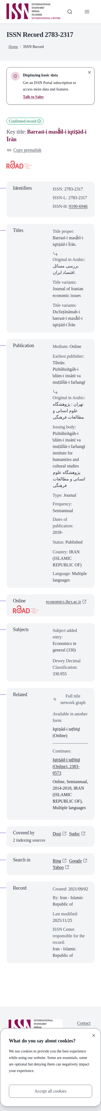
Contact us (84, 1026)
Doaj (57, 833)
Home (13, 46)
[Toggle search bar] (69, 11)
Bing (57, 860)
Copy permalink (24, 150)
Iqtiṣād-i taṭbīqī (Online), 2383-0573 (66, 766)
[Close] (94, 1035)
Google (75, 860)
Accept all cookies (50, 1091)
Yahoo (58, 867)
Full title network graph (69, 699)
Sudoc (74, 833)
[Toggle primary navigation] (87, 11)
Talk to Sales (33, 97)
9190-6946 (78, 206)
